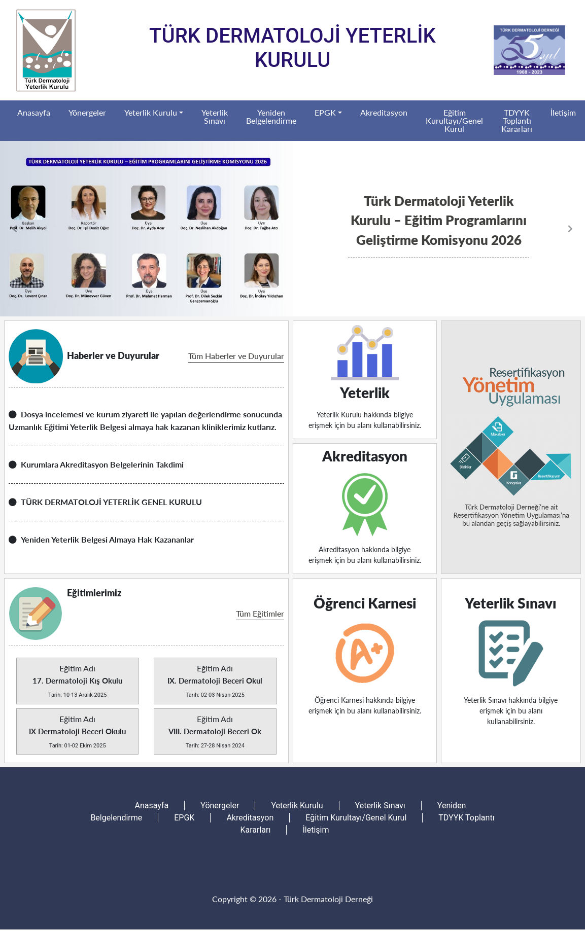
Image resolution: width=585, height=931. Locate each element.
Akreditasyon (383, 112)
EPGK (184, 817)
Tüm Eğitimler (260, 613)
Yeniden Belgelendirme (271, 116)
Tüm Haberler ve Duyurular (236, 356)
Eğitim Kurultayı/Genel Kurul (454, 120)
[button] (44, 228)
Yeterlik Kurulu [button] (150, 112)
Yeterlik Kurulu (297, 805)
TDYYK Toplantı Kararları (516, 120)
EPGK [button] (325, 112)
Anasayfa (33, 112)
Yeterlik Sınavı (214, 116)
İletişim (563, 112)
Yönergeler (87, 112)
